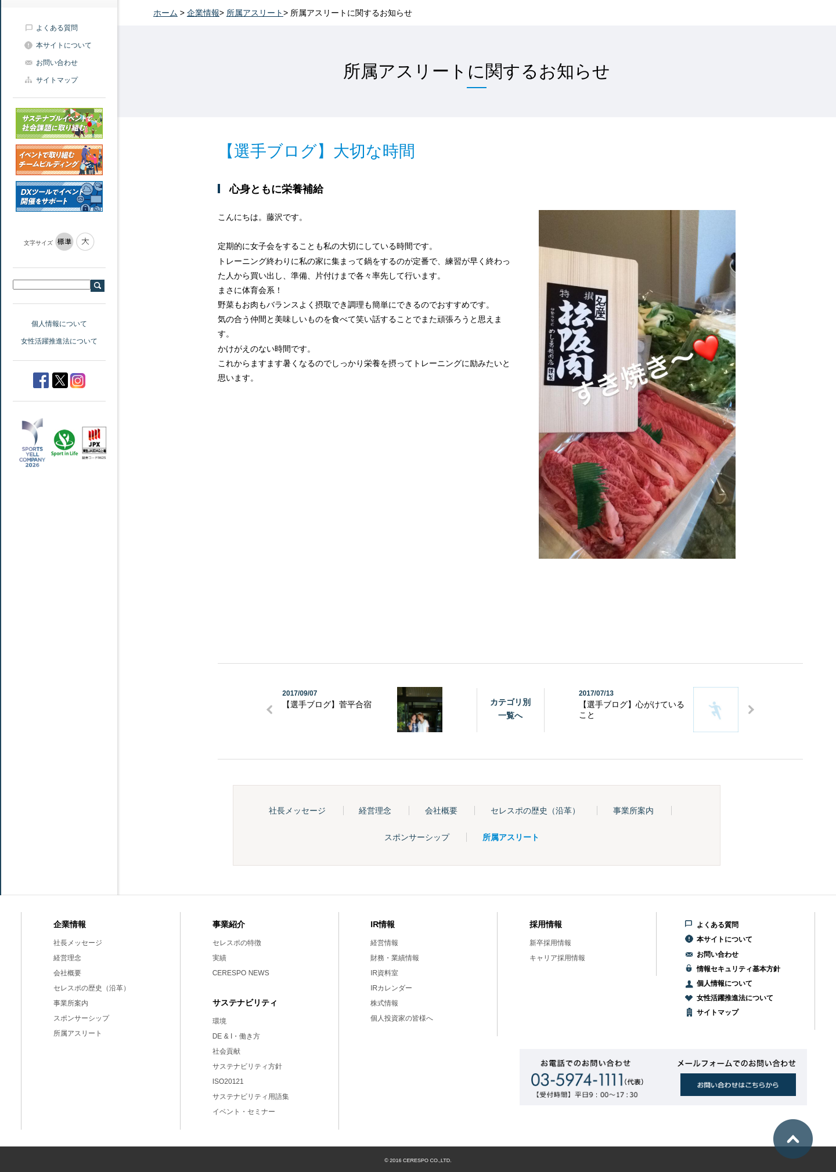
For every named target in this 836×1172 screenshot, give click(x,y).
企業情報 (203, 12)
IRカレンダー (391, 988)
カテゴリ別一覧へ (510, 708)
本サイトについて (64, 45)
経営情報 (384, 943)
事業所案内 (633, 810)
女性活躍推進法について (59, 341)
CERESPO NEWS (240, 973)
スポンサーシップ (416, 837)
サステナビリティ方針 (247, 1066)
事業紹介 (228, 924)
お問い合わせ (57, 63)
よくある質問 (57, 28)
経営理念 (375, 810)
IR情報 (382, 924)
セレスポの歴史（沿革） (535, 810)
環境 (219, 1021)
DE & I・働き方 (236, 1036)
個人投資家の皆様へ (401, 1018)
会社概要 (441, 810)
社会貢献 (226, 1051)
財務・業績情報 (394, 958)
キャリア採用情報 (557, 958)
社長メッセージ (297, 810)
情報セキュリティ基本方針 (738, 969)
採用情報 (545, 924)
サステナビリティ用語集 (250, 1097)
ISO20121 (228, 1081)
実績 (219, 958)
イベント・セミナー (243, 1112)
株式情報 (384, 1003)
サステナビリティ (245, 1002)
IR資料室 (384, 973)
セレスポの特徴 (236, 943)
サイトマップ (57, 80)
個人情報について (59, 324)
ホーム (165, 12)
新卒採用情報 (550, 943)
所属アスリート (254, 12)
